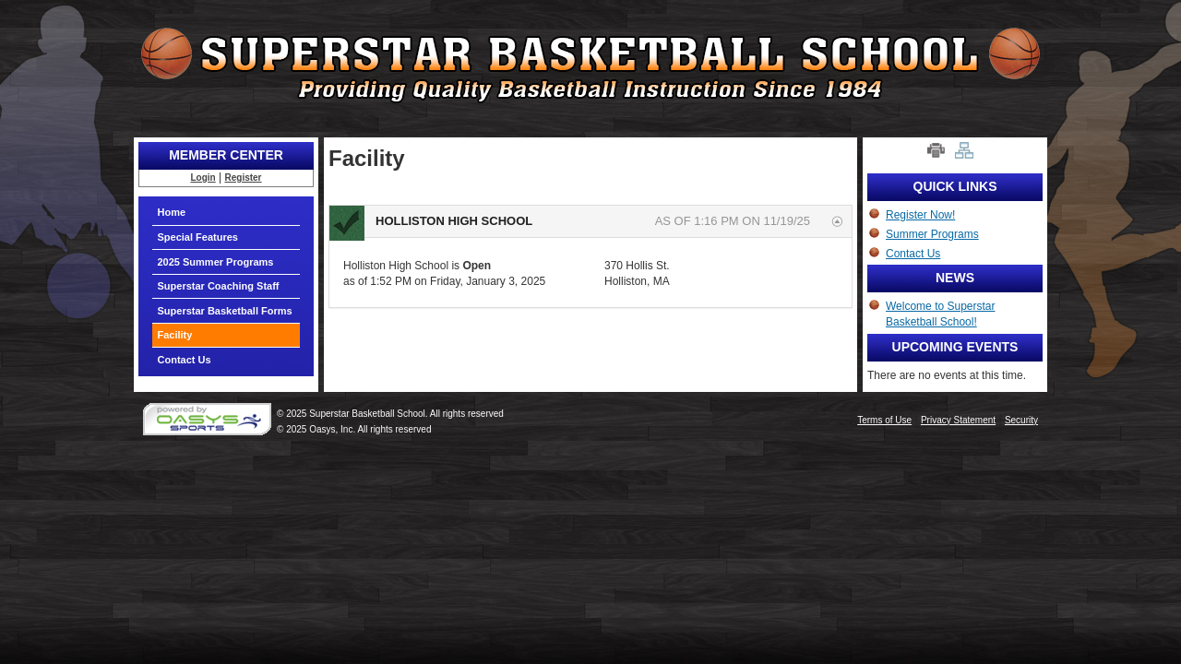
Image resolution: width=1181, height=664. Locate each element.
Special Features (198, 237)
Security (1021, 420)
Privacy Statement (958, 420)
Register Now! (920, 214)
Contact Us (184, 359)
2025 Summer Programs (216, 261)
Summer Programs (932, 234)
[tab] (590, 221)
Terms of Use (884, 420)
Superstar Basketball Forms (225, 310)
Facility (175, 334)
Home (172, 212)
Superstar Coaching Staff (219, 285)
